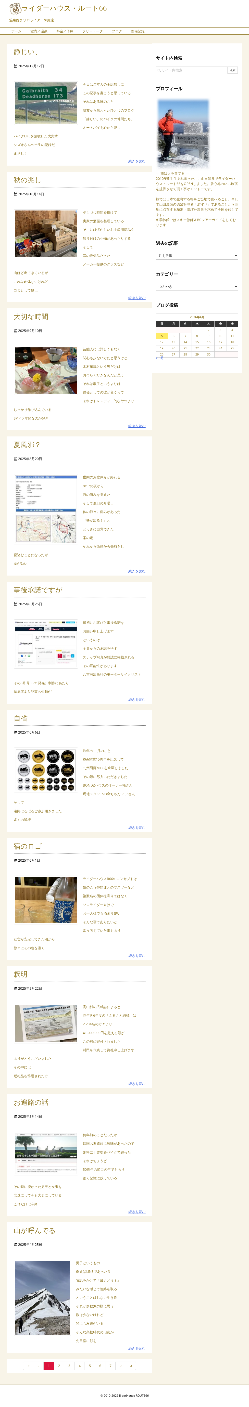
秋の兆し (28, 179)
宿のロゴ (28, 846)
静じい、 (28, 51)
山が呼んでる (35, 1230)
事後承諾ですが (38, 589)
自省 (20, 718)
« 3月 (160, 357)
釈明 (20, 974)
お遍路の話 (31, 1102)
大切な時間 (31, 316)
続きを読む (137, 161)
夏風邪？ (27, 444)
